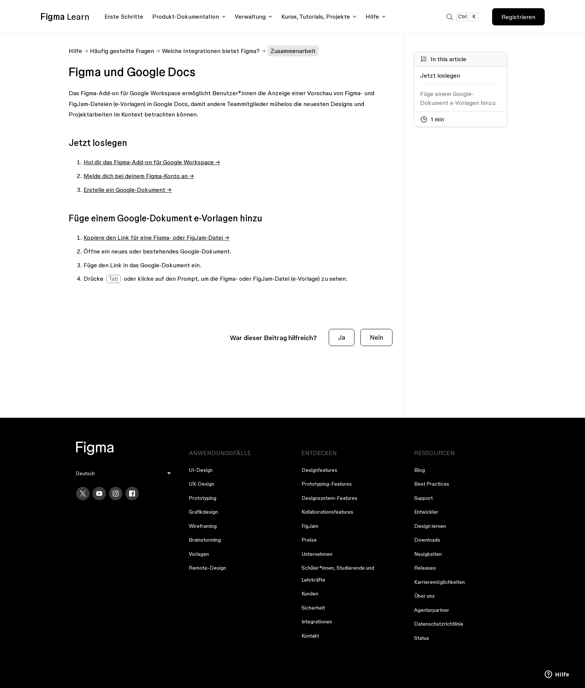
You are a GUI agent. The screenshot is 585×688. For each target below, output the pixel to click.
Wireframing (203, 526)
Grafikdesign (203, 512)
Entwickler (426, 512)
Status (421, 638)
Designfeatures (319, 470)
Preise (309, 540)
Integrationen (316, 622)
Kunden (309, 594)
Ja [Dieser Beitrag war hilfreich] (341, 337)
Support (423, 498)
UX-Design (201, 484)
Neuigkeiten (428, 554)
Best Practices (431, 484)
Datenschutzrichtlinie (438, 624)
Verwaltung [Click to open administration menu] (250, 16)
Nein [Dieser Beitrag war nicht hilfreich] (376, 337)
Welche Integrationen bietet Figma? (211, 50)
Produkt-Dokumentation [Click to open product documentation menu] (185, 16)
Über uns (424, 596)
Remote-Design (207, 568)
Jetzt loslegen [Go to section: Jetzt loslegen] (440, 75)
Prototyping (202, 498)
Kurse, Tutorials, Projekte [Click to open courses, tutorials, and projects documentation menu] (315, 16)
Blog (419, 470)
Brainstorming (205, 540)
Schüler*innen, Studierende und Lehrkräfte (337, 574)
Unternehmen (316, 554)
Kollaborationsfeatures (327, 512)
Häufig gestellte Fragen (122, 50)
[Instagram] (115, 493)
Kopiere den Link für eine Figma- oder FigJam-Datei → (156, 237)
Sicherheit (313, 608)
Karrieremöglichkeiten (439, 582)
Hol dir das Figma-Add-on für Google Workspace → (152, 162)
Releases (425, 568)
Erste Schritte (123, 16)
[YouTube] (99, 493)
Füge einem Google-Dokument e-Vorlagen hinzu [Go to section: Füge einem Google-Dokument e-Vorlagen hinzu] (457, 98)
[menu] (123, 473)
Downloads (427, 540)
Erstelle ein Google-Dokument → (128, 189)
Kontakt (310, 636)
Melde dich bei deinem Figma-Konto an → (139, 175)
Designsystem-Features (329, 498)
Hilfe (75, 50)
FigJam (309, 526)
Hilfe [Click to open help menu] (372, 16)
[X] (83, 493)
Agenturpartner (431, 610)
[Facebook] (132, 493)
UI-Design (201, 470)
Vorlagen (199, 554)
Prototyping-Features (326, 484)
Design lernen (430, 526)
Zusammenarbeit (293, 50)
